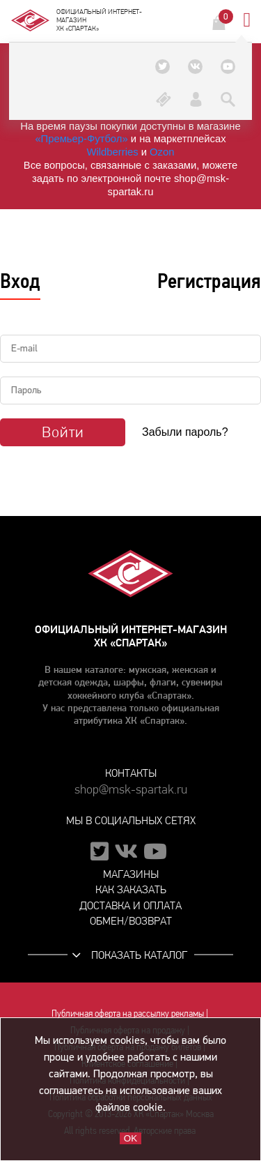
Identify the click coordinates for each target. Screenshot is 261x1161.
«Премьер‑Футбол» (81, 138)
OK (130, 1138)
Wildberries (113, 152)
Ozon (162, 152)
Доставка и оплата (130, 905)
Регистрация (209, 281)
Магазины (131, 874)
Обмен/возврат (131, 920)
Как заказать (130, 889)
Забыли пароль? (185, 432)
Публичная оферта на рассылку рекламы (128, 1013)
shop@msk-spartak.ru (130, 789)
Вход (20, 281)
